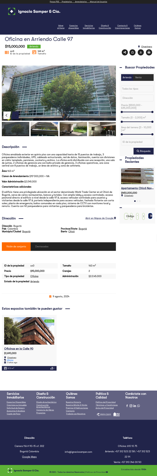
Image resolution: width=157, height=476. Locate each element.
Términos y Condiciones (107, 405)
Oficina (34, 276)
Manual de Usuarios (98, 2)
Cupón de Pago (13, 414)
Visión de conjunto (16, 246)
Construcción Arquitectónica (43, 406)
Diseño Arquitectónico (46, 402)
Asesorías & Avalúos (16, 411)
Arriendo (34, 281)
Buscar (151, 216)
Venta (138, 77)
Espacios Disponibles (16, 402)
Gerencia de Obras (45, 410)
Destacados (41, 246)
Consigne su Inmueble (17, 405)
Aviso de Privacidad (105, 408)
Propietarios (68, 2)
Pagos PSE (56, 2)
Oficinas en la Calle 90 (18, 348)
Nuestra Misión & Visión (76, 405)
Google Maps (29, 456)
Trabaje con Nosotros (75, 414)
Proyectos (40, 413)
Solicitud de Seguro (16, 408)
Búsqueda (143, 151)
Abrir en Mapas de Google (100, 218)
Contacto (70, 411)
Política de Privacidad (106, 402)
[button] (135, 201)
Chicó (71, 231)
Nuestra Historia (73, 402)
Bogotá (83, 228)
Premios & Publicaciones (77, 408)
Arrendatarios (82, 2)
